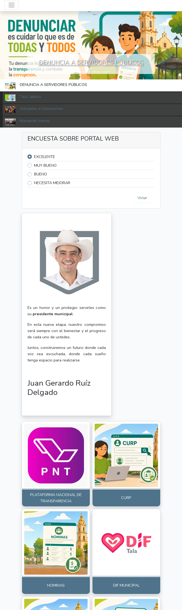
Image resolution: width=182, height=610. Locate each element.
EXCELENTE (44, 156)
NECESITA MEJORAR (52, 182)
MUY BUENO (45, 165)
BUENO (40, 174)
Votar (142, 197)
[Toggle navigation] (11, 5)
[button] (76, 72)
